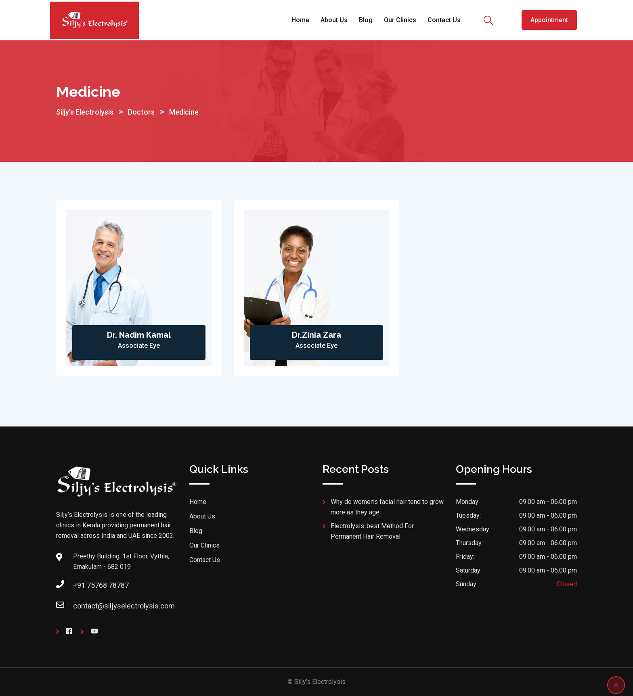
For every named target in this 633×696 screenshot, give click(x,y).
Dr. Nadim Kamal (139, 335)
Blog (366, 20)
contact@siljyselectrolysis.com (124, 606)
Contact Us (444, 20)
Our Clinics (400, 20)
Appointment (549, 20)
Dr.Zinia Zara (316, 335)
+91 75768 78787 (101, 585)
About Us (334, 20)
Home (300, 20)
